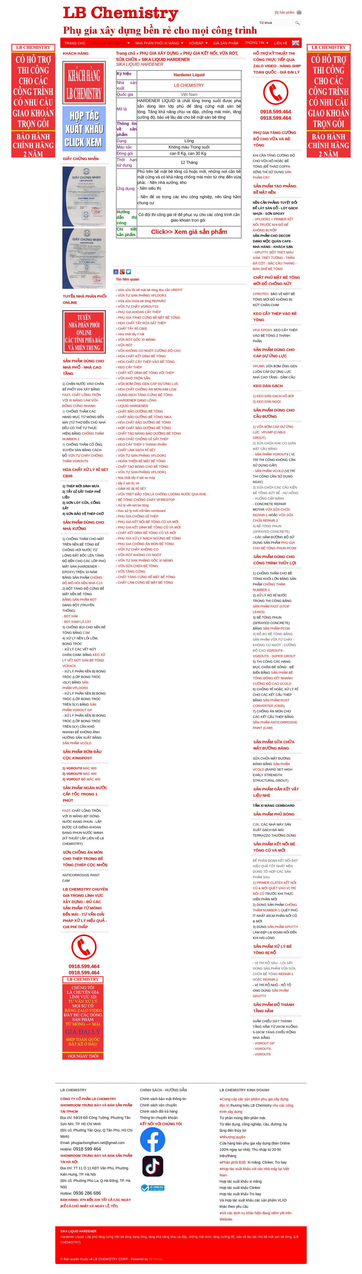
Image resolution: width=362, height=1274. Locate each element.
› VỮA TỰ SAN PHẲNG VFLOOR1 (141, 455)
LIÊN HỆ (280, 43)
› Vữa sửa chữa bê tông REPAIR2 (141, 301)
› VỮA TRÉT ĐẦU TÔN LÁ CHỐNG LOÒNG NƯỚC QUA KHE (161, 494)
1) (255, 883)
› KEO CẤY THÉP (129, 367)
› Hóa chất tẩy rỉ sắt (130, 334)
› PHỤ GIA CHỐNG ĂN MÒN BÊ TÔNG (145, 544)
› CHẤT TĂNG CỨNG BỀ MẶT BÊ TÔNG (145, 577)
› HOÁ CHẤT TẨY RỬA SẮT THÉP (141, 323)
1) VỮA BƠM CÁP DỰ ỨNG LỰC (273, 432)
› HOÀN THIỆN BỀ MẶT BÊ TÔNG (141, 461)
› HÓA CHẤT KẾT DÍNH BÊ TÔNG (141, 356)
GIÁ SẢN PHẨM (225, 43)
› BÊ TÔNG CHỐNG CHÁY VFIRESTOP (145, 500)
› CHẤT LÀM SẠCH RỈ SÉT (136, 450)
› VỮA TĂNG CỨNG (130, 571)
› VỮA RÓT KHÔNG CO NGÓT (138, 555)
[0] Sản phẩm (284, 12)
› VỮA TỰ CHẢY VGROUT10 (137, 306)
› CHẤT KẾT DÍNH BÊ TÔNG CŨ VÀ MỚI (146, 533)
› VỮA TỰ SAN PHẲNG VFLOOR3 (141, 295)
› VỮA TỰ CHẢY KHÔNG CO (137, 549)
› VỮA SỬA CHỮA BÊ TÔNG (137, 566)
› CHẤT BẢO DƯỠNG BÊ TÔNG (139, 411)
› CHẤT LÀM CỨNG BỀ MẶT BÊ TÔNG (144, 582)
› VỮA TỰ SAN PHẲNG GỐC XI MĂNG (144, 560)
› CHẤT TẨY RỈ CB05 (131, 328)
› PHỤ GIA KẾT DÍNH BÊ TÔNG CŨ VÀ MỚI (148, 527)
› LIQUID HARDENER (132, 406)
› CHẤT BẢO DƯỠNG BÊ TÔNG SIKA (143, 417)
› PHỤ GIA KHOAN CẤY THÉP (138, 312)
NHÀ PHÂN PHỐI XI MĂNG (159, 43)
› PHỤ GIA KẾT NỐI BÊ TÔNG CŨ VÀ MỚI (147, 522)
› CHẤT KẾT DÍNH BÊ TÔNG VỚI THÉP (145, 373)
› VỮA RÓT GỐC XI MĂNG (135, 340)
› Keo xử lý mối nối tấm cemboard (140, 511)
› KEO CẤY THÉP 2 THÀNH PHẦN (141, 444)
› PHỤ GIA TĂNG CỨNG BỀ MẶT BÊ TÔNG (148, 317)
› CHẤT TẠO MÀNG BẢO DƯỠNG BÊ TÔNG (148, 433)
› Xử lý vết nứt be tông (132, 505)
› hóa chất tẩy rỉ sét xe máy (135, 478)
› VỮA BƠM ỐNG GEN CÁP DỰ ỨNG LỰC (147, 384)
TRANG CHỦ (74, 43)
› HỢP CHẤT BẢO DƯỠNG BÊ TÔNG (143, 428)
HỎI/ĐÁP (198, 43)
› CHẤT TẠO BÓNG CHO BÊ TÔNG (142, 466)
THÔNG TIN (257, 43)
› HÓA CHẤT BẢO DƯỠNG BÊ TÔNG (143, 422)
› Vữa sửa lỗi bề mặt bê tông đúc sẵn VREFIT (149, 290)
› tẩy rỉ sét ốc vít (127, 483)
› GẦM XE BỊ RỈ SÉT (131, 489)
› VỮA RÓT (124, 345)
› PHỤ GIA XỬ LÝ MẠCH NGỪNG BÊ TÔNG (148, 538)
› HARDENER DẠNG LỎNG (136, 400)
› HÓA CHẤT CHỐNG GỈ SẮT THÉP (142, 439)
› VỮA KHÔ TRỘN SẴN (133, 378)
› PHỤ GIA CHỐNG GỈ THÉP (137, 516)
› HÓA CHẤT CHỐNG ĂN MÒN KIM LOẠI (146, 389)
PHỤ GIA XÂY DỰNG (111, 43)
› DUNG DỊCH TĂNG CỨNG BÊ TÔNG (144, 395)
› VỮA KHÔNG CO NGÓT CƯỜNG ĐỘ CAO (148, 351)
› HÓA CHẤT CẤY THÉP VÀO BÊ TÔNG (145, 362)
